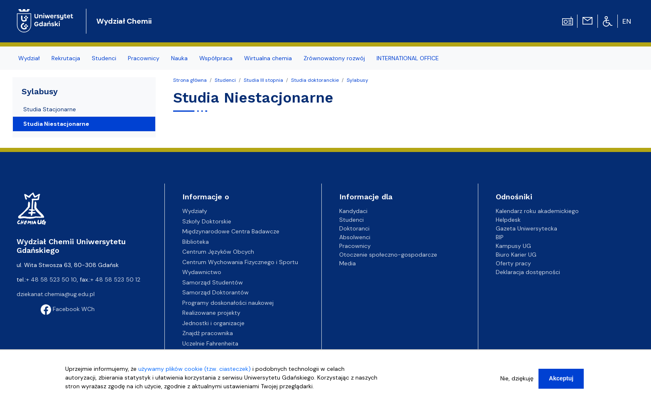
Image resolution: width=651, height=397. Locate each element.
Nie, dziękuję (517, 378)
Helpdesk (508, 219)
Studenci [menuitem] (104, 58)
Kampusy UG (513, 246)
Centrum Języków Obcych (218, 251)
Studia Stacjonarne (49, 109)
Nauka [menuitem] (179, 58)
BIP (500, 237)
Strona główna (190, 80)
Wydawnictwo (201, 272)
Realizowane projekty (211, 312)
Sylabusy (357, 80)
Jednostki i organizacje (213, 323)
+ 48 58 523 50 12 (115, 279)
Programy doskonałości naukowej (228, 302)
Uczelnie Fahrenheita (210, 343)
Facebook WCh (68, 309)
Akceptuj (561, 378)
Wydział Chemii (124, 21)
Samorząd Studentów (212, 282)
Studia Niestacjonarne (56, 123)
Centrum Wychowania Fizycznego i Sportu (240, 262)
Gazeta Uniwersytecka (526, 228)
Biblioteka (195, 241)
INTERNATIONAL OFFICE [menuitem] (408, 58)
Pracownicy (355, 246)
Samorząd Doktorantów (215, 292)
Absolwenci (354, 237)
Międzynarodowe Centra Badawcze (230, 231)
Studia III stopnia (263, 80)
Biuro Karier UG (516, 254)
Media (347, 263)
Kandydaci (353, 211)
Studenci (225, 80)
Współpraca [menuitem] (215, 58)
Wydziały (194, 211)
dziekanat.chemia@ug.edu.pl (56, 294)
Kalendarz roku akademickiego (537, 211)
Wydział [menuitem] (29, 58)
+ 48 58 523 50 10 (51, 279)
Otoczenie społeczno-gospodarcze (388, 254)
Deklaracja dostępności (528, 272)
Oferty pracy (513, 263)
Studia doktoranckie (315, 80)
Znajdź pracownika (207, 333)
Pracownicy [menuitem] (143, 58)
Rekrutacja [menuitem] (65, 58)
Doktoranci (354, 228)
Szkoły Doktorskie (206, 221)
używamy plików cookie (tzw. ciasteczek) (194, 368)
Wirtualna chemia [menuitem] (268, 58)
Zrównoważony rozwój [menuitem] (334, 58)
